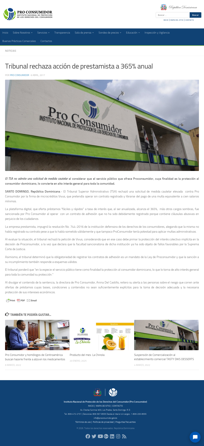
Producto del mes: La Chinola (87, 355)
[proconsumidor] (112, 436)
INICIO (166, 20)
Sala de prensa (83, 32)
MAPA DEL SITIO (176, 20)
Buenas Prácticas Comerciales (19, 41)
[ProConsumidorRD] (88, 436)
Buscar (195, 15)
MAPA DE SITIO (103, 405)
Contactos (46, 41)
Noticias (10, 50)
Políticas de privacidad (103, 422)
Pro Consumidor (19, 75)
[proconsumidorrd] (94, 436)
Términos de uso (83, 422)
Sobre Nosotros (21, 32)
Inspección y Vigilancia (157, 32)
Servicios (42, 32)
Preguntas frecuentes (125, 422)
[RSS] (124, 436)
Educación (131, 32)
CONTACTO (189, 20)
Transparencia (62, 32)
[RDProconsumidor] (100, 436)
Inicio (5, 32)
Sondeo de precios (109, 32)
